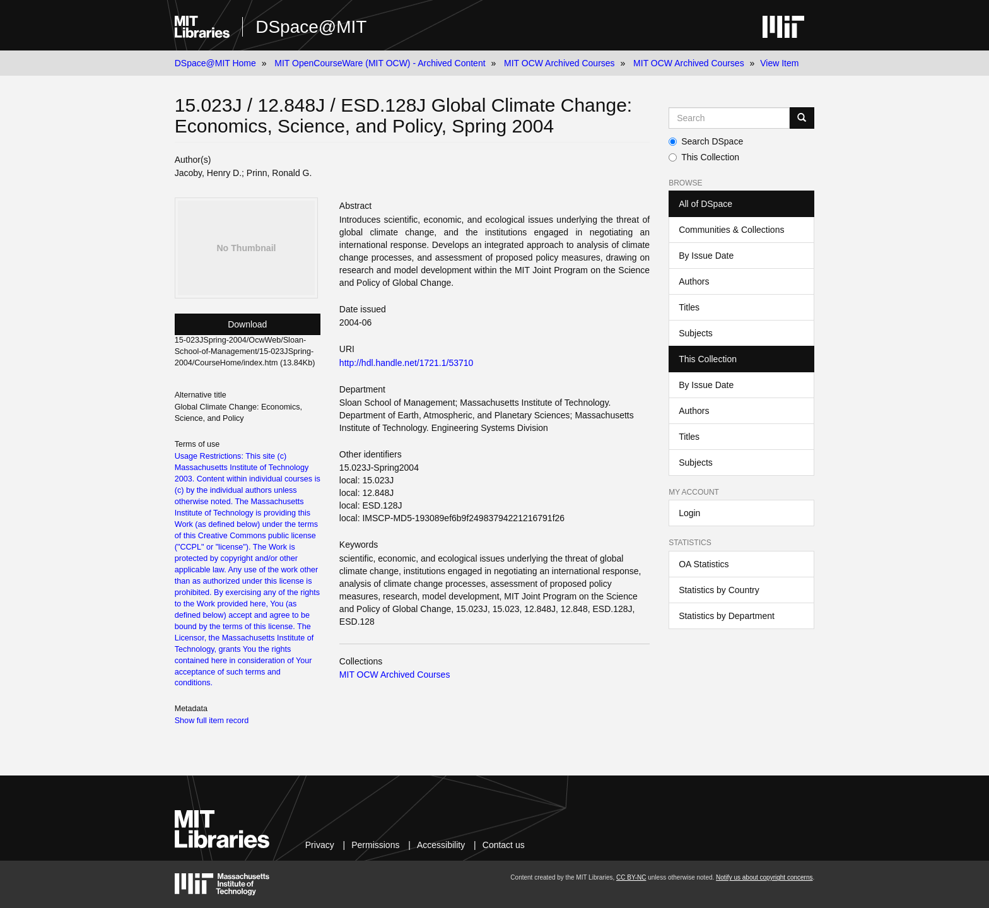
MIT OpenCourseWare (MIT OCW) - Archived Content (379, 63)
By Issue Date (706, 256)
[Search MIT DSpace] (729, 118)
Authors (694, 281)
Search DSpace (706, 141)
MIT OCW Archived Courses (559, 63)
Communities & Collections (731, 230)
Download (247, 324)
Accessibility (441, 845)
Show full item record (212, 720)
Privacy (319, 845)
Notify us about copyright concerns (764, 877)
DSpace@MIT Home (215, 63)
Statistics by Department (727, 616)
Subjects (696, 333)
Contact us (504, 845)
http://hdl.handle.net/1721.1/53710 (406, 363)
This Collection (704, 157)
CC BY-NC (631, 877)
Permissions (375, 845)
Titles (689, 307)
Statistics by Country (719, 590)
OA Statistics (704, 564)
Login (689, 513)
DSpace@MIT (310, 27)
